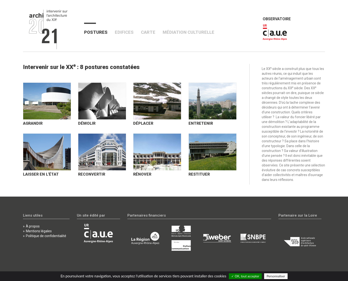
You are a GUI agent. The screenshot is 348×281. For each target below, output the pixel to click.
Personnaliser (276, 276)
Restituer (199, 174)
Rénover (142, 174)
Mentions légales (39, 231)
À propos (33, 226)
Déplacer (143, 123)
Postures (97, 32)
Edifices (124, 32)
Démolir (86, 123)
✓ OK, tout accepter (245, 276)
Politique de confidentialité (46, 236)
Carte (148, 32)
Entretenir (200, 123)
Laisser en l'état (41, 174)
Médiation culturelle (188, 32)
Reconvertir (91, 174)
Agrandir (33, 123)
